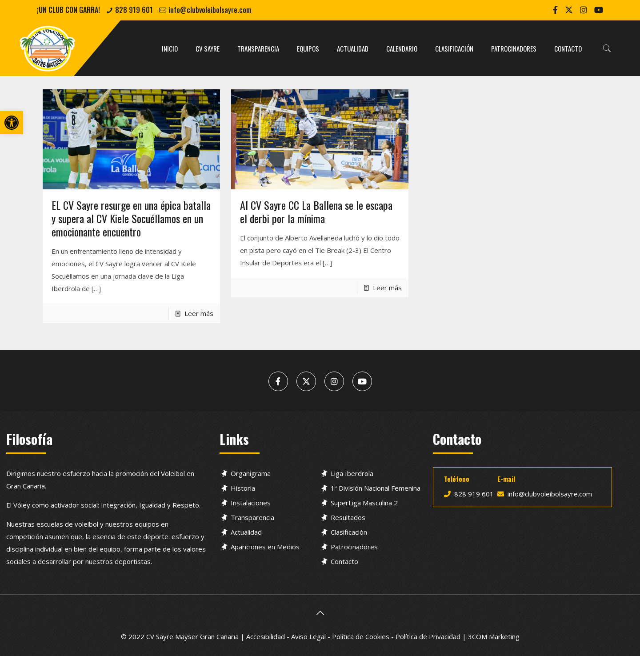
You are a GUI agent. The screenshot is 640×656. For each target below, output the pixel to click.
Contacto (344, 561)
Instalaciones (251, 502)
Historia (243, 488)
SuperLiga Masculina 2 (364, 502)
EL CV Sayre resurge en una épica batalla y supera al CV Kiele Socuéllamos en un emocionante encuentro (131, 218)
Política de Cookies (360, 636)
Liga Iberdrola (352, 473)
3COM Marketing (494, 636)
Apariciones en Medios (265, 546)
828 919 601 (134, 9)
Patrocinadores (354, 546)
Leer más (198, 313)
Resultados (348, 517)
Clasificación (349, 532)
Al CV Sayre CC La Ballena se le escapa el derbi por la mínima (316, 211)
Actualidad (246, 532)
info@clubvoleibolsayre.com (210, 9)
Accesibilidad (265, 636)
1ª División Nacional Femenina (375, 488)
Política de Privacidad (428, 636)
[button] (11, 122)
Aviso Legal (308, 636)
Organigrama (251, 473)
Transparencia (252, 517)
